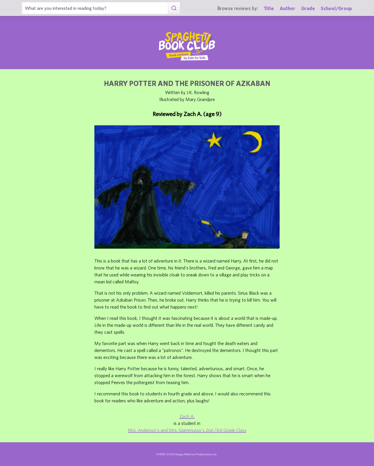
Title (269, 8)
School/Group (336, 8)
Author (287, 8)
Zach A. (187, 416)
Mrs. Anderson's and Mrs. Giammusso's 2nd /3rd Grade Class (187, 430)
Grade (308, 8)
